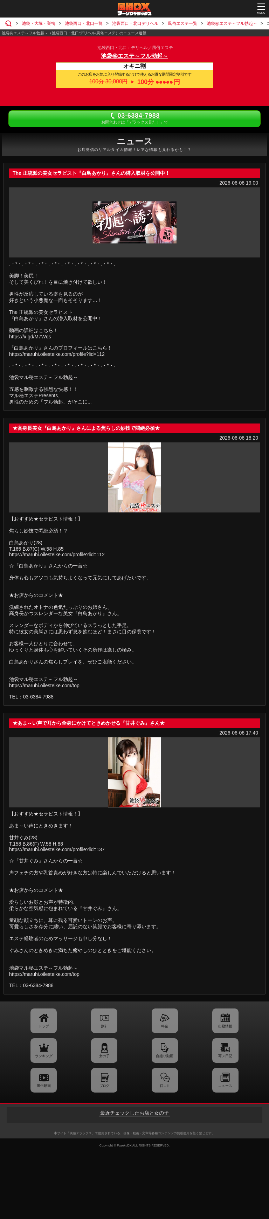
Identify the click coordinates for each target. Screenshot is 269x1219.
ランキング (44, 1056)
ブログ (104, 1086)
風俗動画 (44, 1086)
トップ (44, 1026)
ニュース (225, 1086)
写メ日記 (225, 1056)
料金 (164, 1026)
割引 (104, 1026)
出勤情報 (225, 1026)
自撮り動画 (164, 1056)
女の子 (104, 1056)
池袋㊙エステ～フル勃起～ (134, 56)
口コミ (165, 1086)
